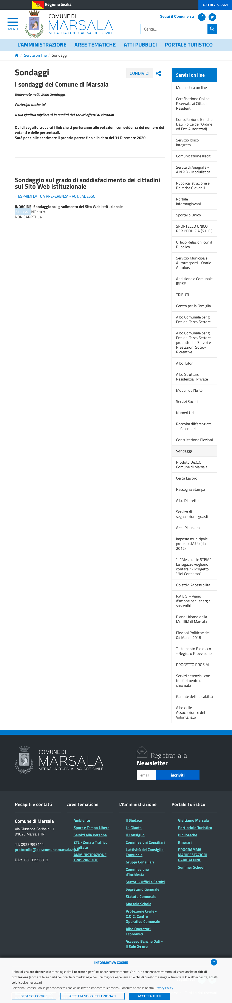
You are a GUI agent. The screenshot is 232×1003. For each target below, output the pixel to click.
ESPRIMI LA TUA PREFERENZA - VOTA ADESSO (57, 196)
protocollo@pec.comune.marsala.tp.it (47, 849)
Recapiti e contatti (33, 804)
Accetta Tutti (149, 996)
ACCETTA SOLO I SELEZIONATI (92, 996)
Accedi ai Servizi (215, 4)
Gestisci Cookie (33, 996)
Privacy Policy (164, 987)
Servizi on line (35, 55)
